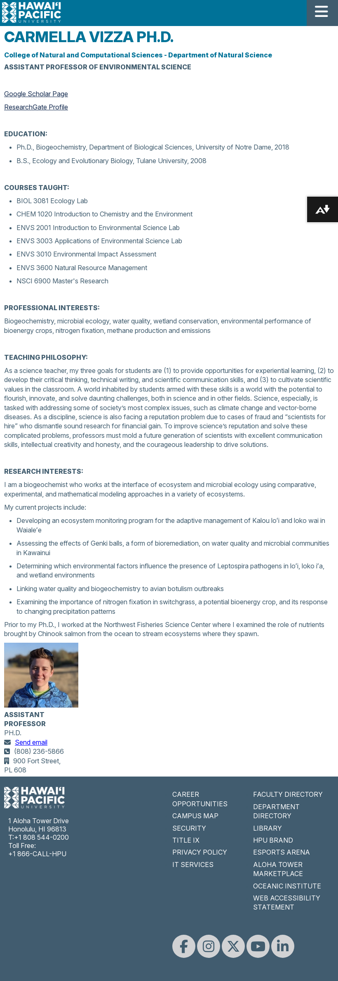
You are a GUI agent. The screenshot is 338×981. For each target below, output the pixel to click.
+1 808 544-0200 (41, 837)
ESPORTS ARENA (281, 852)
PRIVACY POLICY (199, 852)
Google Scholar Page (36, 94)
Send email (31, 742)
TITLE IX (186, 840)
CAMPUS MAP (195, 816)
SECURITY (189, 828)
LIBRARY (267, 828)
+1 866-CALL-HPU (37, 854)
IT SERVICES (193, 864)
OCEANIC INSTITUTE (287, 886)
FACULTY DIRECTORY (288, 794)
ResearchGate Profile (36, 107)
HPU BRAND (273, 840)
